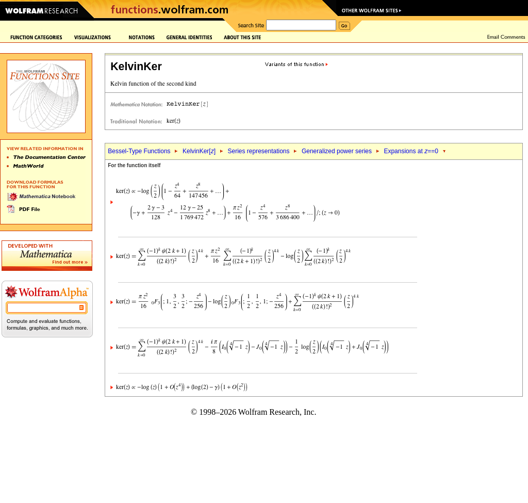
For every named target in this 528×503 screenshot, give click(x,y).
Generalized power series (337, 151)
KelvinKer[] (199, 151)
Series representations (258, 151)
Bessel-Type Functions (139, 151)
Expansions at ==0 (411, 151)
